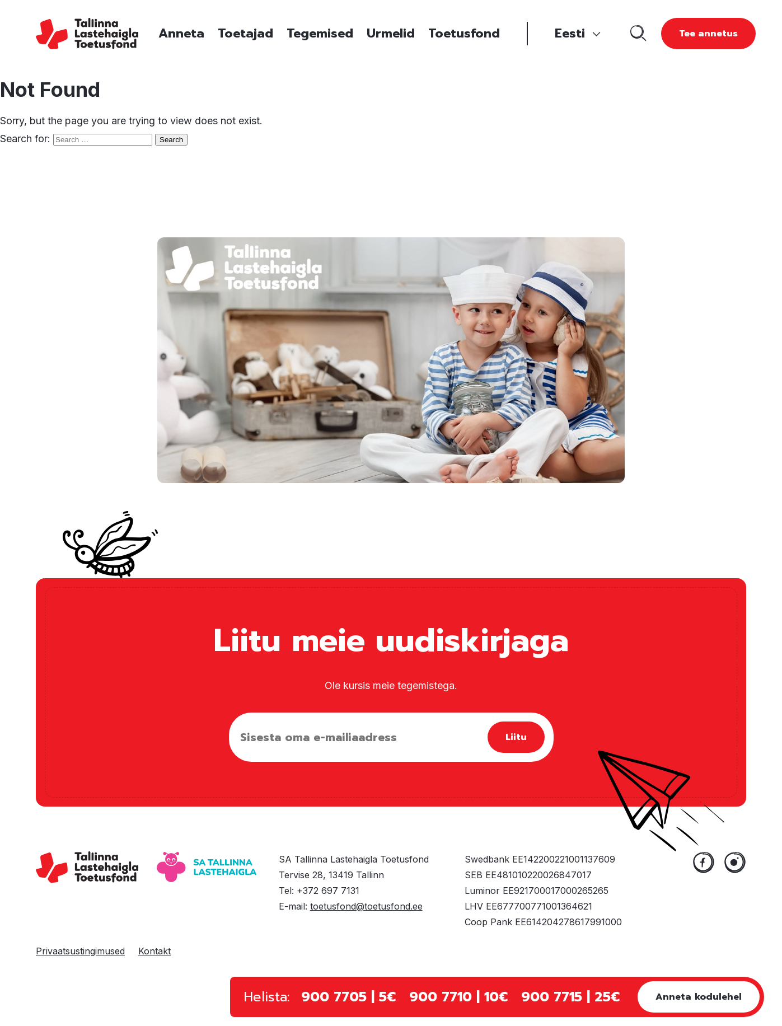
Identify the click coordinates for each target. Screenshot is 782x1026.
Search (171, 139)
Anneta (181, 33)
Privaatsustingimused (80, 951)
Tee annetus (708, 33)
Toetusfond (464, 33)
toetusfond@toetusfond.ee (366, 906)
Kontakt (154, 951)
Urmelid (391, 33)
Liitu (516, 737)
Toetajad (245, 33)
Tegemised (320, 33)
